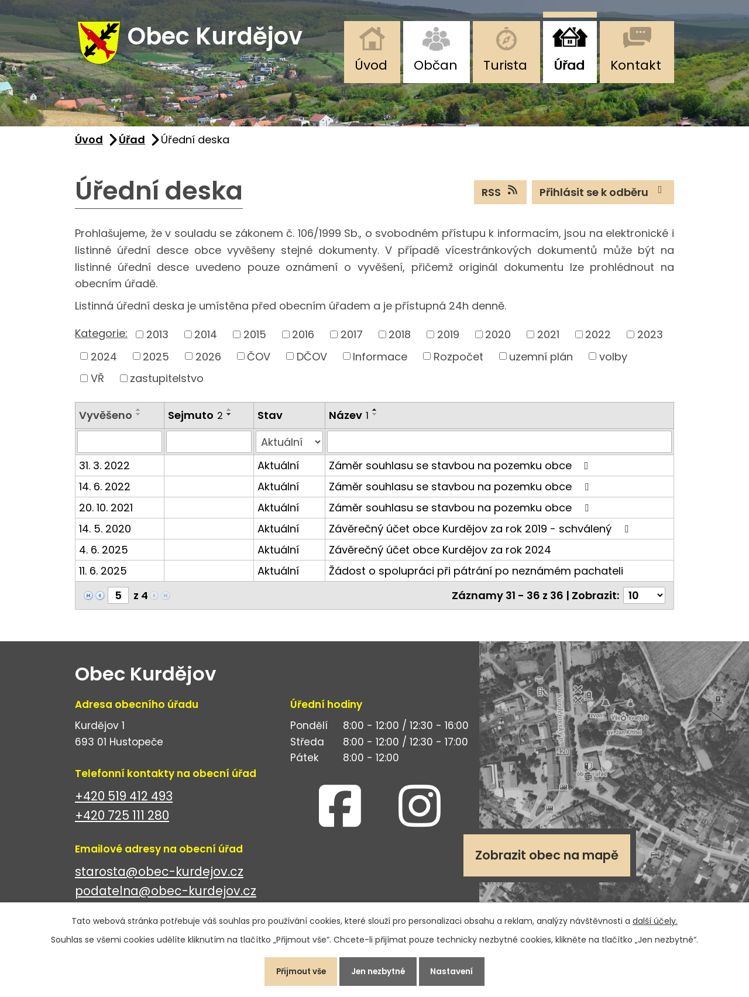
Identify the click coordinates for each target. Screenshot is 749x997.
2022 (598, 339)
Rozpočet (458, 361)
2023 (650, 339)
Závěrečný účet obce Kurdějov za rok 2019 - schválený (481, 534)
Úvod (371, 65)
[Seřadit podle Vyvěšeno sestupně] (138, 419)
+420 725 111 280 (122, 820)
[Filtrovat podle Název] (499, 447)
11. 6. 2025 (103, 576)
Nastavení (459, 970)
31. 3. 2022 (104, 470)
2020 (498, 339)
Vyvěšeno (105, 419)
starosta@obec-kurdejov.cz (159, 876)
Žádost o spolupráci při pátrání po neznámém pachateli (476, 576)
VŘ (97, 383)
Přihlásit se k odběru (603, 196)
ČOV (258, 361)
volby (613, 361)
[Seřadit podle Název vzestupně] (375, 414)
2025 (156, 361)
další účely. (655, 918)
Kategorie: (101, 338)
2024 (104, 361)
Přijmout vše (294, 970)
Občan (436, 65)
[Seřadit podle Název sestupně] (375, 419)
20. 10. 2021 (106, 513)
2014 (205, 339)
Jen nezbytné (379, 970)
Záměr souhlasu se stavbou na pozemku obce (461, 470)
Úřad (569, 65)
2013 (157, 339)
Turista (505, 65)
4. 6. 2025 (103, 555)
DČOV (312, 361)
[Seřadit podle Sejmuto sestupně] (229, 419)
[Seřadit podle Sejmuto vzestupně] (229, 414)
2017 (352, 339)
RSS (501, 196)
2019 (448, 339)
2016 (303, 339)
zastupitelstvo (167, 383)
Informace (380, 361)
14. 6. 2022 (104, 491)
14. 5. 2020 (105, 534)
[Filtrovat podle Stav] (289, 447)
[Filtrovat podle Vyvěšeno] (119, 447)
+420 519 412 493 (124, 801)
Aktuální (278, 470)
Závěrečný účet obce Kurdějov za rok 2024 (440, 555)
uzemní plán (541, 361)
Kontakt (635, 65)
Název (349, 419)
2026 (208, 361)
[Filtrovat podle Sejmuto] (208, 447)
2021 (548, 339)
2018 (400, 339)
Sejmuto (195, 419)
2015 (254, 339)
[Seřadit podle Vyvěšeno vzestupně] (138, 414)
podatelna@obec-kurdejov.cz (165, 896)
